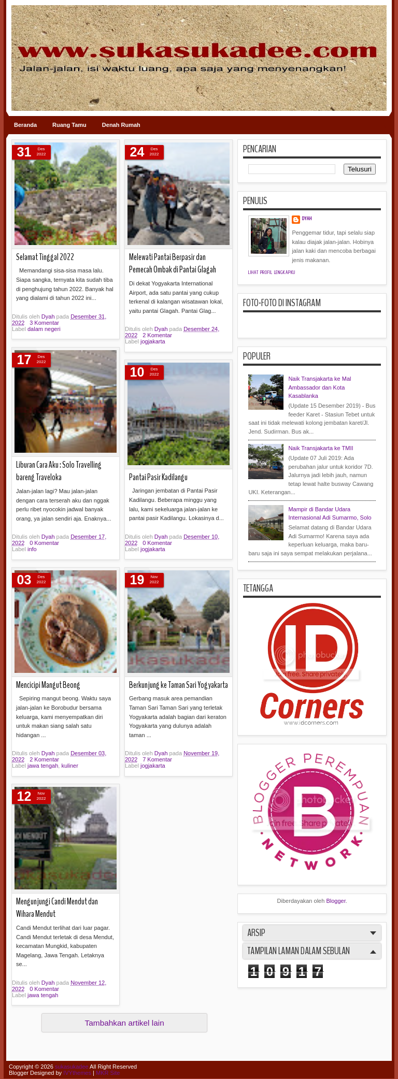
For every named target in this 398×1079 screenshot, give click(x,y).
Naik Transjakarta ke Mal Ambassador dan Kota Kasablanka (319, 387)
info (32, 549)
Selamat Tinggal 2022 (45, 257)
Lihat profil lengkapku (271, 272)
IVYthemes (77, 1073)
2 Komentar (157, 335)
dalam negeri (44, 329)
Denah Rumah (121, 125)
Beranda (25, 125)
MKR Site (108, 1073)
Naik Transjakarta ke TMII (320, 448)
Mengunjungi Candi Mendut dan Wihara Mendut (57, 908)
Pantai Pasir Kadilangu (158, 477)
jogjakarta (152, 341)
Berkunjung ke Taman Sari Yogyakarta (178, 685)
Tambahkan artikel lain (124, 1022)
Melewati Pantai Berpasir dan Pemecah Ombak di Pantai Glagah (172, 263)
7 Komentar (157, 759)
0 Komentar (44, 543)
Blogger (335, 901)
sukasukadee (72, 1066)
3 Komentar (44, 323)
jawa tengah (42, 766)
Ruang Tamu (69, 125)
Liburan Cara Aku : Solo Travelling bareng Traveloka (59, 471)
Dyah (48, 316)
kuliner (69, 766)
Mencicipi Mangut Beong (48, 685)
